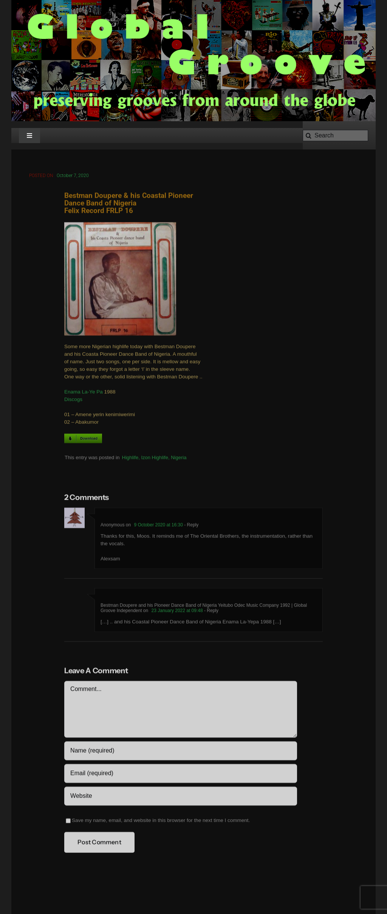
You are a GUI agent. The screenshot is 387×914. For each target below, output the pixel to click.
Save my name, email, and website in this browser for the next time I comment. (161, 822)
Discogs (73, 401)
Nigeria (178, 458)
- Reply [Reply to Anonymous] (190, 526)
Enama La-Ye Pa (83, 393)
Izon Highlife (154, 458)
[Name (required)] (180, 752)
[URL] (180, 797)
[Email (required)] (180, 774)
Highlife (130, 458)
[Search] (335, 135)
